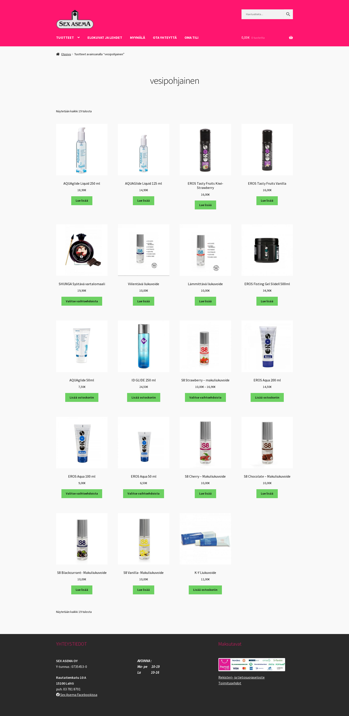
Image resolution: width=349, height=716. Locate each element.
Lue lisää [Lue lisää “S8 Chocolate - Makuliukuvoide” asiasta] (267, 493)
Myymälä (137, 37)
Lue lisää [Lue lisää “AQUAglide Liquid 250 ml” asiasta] (82, 200)
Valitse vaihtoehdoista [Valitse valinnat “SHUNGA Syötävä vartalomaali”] (82, 301)
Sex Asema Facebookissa (76, 694)
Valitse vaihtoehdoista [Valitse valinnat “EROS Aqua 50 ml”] (144, 493)
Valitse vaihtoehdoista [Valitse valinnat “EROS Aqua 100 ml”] (82, 493)
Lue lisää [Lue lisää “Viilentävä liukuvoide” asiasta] (143, 301)
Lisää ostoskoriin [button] (82, 397)
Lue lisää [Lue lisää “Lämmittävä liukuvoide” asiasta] (205, 301)
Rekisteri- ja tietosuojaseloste (241, 677)
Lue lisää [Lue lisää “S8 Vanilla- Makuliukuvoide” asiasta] (143, 590)
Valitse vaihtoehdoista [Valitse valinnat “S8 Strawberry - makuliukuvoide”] (205, 397)
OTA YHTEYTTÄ (165, 37)
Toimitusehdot (229, 683)
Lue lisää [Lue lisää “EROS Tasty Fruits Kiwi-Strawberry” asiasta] (205, 205)
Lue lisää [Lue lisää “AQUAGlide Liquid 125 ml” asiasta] (143, 200)
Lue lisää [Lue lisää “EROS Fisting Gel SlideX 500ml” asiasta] (267, 301)
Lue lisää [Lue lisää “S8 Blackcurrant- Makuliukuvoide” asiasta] (82, 590)
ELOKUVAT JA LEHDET (104, 37)
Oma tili (192, 37)
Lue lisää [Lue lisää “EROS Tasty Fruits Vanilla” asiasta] (267, 200)
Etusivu (66, 54)
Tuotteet (65, 37)
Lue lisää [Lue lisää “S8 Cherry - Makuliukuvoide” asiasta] (205, 493)
